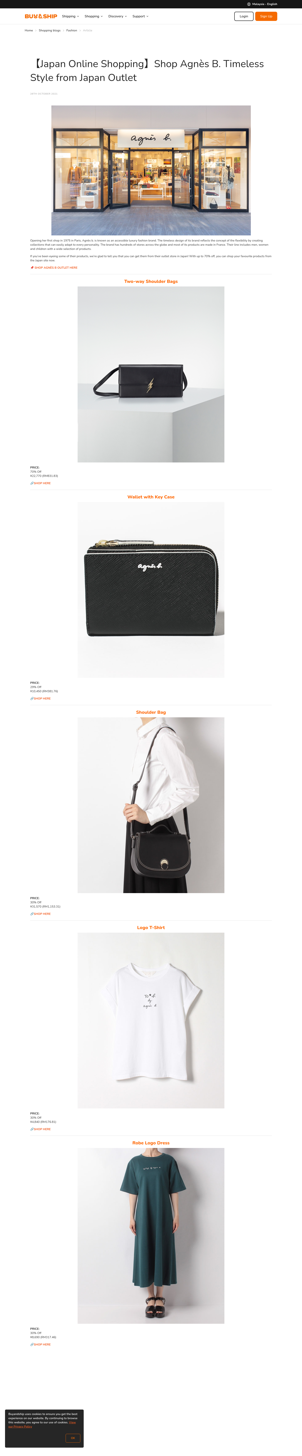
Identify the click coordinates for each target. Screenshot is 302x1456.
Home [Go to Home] (29, 30)
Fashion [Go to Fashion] (71, 30)
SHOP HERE (42, 483)
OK (73, 1438)
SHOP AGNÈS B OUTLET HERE (56, 268)
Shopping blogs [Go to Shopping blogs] (50, 30)
